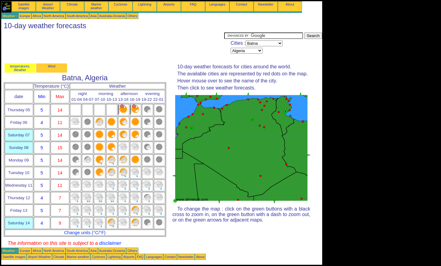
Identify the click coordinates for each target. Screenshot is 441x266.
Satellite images (24, 6)
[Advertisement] (112, 46)
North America (53, 16)
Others (132, 16)
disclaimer (110, 243)
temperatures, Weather (20, 68)
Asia (93, 16)
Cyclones (120, 4)
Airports (169, 4)
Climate (71, 4)
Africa (37, 16)
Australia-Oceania (112, 16)
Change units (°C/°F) (85, 232)
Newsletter (265, 4)
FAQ (193, 4)
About (290, 4)
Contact (241, 4)
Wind (51, 66)
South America (77, 16)
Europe (25, 16)
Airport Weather (48, 6)
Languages (217, 4)
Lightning (144, 4)
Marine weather (96, 6)
